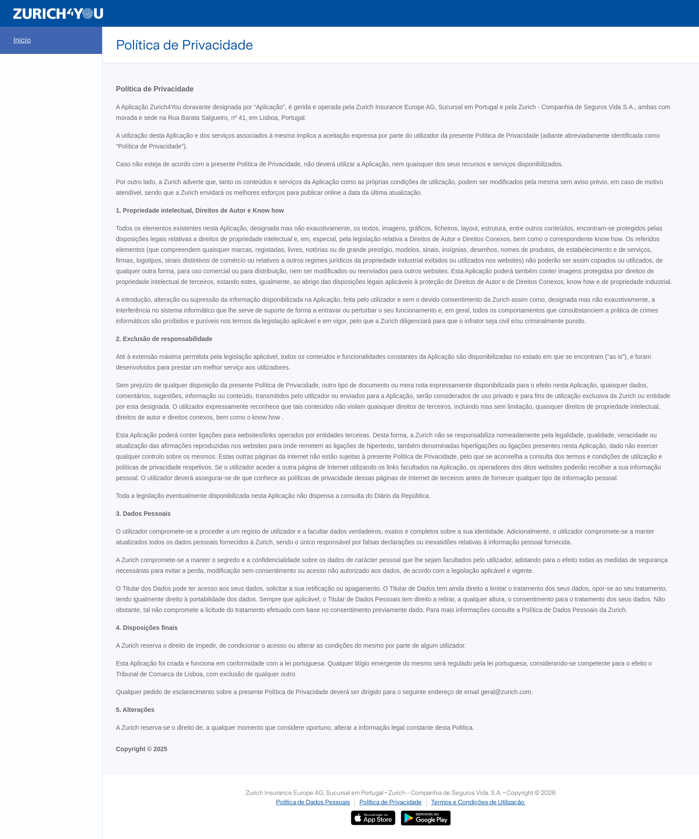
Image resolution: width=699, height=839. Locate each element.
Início (22, 40)
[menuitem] (51, 40)
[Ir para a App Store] (373, 814)
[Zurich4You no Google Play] (426, 814)
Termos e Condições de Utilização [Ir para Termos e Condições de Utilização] (478, 802)
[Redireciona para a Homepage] (58, 13)
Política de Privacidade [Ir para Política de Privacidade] (390, 802)
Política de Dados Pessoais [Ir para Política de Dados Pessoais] (313, 802)
